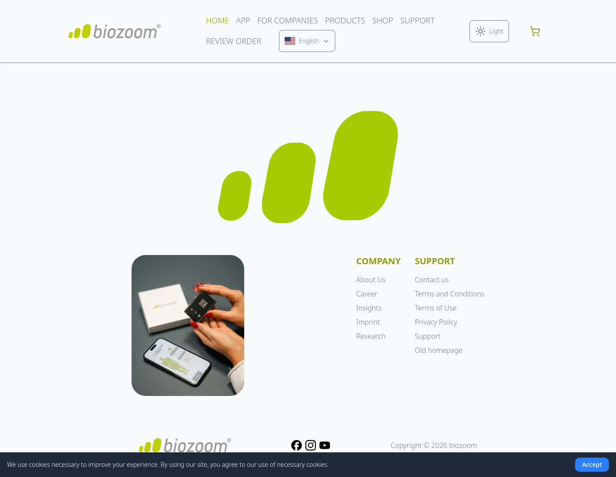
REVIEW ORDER (233, 41)
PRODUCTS (345, 20)
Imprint (368, 322)
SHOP (382, 20)
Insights (369, 308)
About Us (371, 280)
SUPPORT (417, 20)
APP (243, 20)
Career (367, 294)
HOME (217, 20)
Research (370, 336)
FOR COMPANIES (287, 20)
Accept (592, 464)
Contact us (432, 280)
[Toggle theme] (489, 31)
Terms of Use (436, 308)
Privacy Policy (436, 322)
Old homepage (438, 350)
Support (428, 336)
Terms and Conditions (449, 294)
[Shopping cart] (535, 31)
